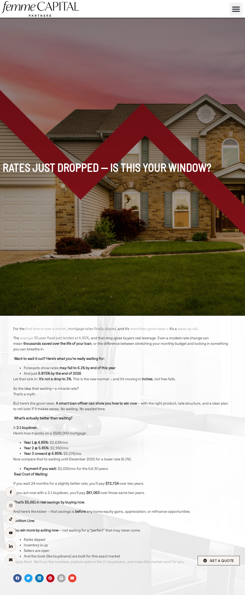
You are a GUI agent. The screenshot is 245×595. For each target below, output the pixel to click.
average (54, 338)
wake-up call (188, 329)
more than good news (147, 329)
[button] (236, 9)
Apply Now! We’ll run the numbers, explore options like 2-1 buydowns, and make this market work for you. (99, 562)
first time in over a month (45, 329)
